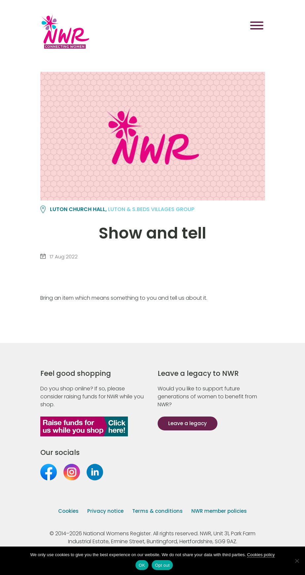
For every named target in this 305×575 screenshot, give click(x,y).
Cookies (68, 511)
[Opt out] (296, 560)
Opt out (162, 565)
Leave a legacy (187, 423)
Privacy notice (105, 511)
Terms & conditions (157, 511)
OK (142, 565)
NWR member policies (219, 511)
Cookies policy (261, 554)
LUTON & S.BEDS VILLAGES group (151, 209)
